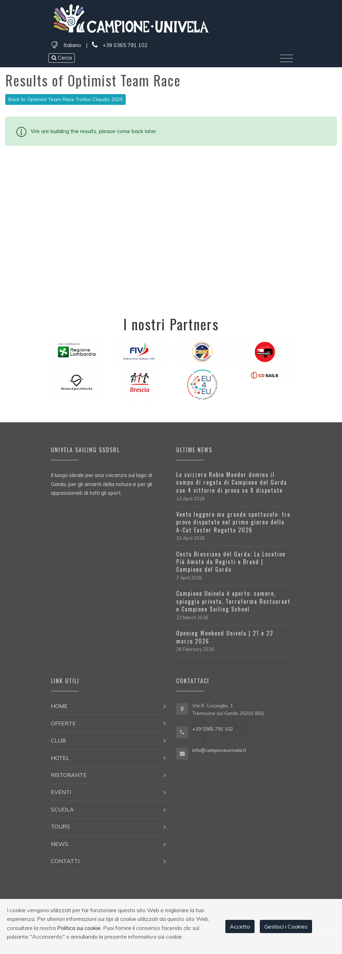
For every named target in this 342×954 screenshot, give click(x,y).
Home (59, 705)
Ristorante (69, 774)
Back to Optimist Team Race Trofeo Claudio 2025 (65, 99)
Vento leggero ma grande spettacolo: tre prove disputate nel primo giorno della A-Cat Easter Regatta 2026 (233, 522)
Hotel (60, 757)
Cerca (62, 57)
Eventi (61, 791)
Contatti (65, 860)
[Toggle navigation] (286, 58)
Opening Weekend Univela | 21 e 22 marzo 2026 (224, 637)
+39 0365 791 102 (120, 45)
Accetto (240, 926)
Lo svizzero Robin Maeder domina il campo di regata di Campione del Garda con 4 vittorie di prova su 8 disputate (231, 482)
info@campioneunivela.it (219, 750)
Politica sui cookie (79, 927)
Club (58, 740)
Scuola (62, 809)
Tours (60, 826)
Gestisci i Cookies (286, 926)
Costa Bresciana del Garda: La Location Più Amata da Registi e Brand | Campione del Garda (231, 562)
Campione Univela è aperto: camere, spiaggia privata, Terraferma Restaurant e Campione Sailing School (233, 601)
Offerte (63, 723)
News (59, 843)
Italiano (72, 45)
